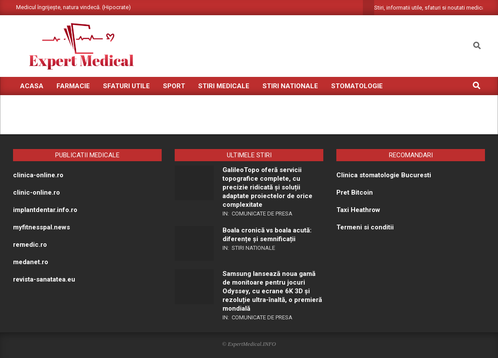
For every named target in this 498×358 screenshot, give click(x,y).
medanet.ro (30, 262)
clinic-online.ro (36, 192)
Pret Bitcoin (354, 192)
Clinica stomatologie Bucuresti (383, 175)
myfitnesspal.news (41, 227)
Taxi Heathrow (358, 210)
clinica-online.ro (38, 175)
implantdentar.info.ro (45, 210)
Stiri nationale (253, 248)
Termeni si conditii (365, 227)
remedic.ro (30, 245)
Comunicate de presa (262, 213)
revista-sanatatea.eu (44, 279)
